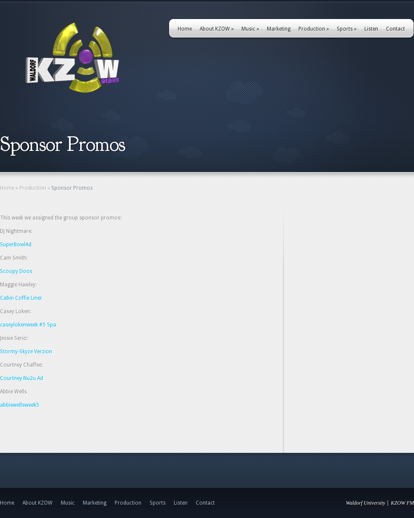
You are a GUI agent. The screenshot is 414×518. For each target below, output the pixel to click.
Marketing (279, 29)
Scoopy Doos (16, 271)
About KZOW (217, 29)
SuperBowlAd (15, 245)
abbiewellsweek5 (19, 405)
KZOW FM (402, 503)
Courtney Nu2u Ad (21, 378)
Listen (371, 29)
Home (185, 29)
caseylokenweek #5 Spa (28, 325)
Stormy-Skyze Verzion (26, 351)
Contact (395, 29)
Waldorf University (365, 503)
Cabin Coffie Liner (21, 298)
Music (250, 29)
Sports (347, 29)
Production (313, 29)
